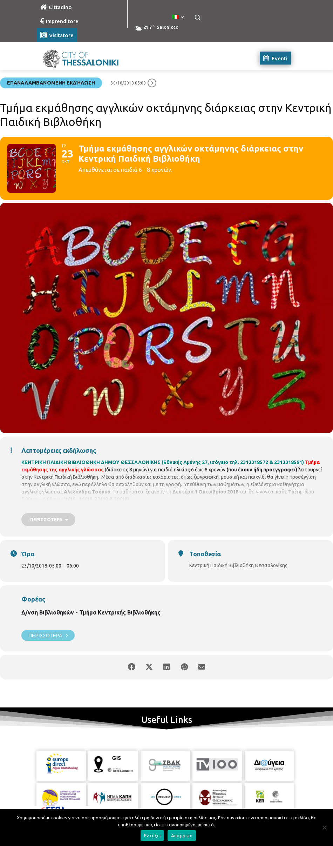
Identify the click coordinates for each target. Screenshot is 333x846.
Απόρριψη (181, 835)
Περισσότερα (48, 635)
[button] (197, 17)
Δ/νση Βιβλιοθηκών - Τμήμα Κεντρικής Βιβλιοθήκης (91, 612)
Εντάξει (152, 835)
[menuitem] (178, 17)
